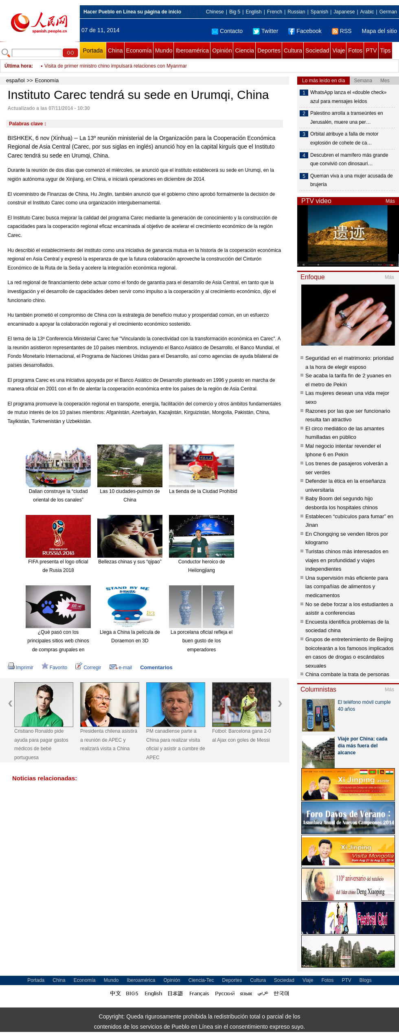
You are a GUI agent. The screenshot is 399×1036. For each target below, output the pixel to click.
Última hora (17, 66)
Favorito (54, 667)
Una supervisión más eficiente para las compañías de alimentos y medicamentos (346, 586)
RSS (342, 31)
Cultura (293, 50)
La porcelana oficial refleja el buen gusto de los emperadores (201, 641)
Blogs (366, 980)
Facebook (304, 31)
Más (390, 201)
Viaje (338, 50)
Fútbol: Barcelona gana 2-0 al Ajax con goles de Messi (241, 735)
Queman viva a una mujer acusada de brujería (351, 180)
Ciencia (244, 50)
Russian (296, 12)
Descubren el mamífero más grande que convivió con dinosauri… (349, 159)
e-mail (121, 667)
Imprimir (20, 667)
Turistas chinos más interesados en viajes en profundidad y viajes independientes (346, 560)
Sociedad (317, 50)
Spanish (319, 12)
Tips (385, 50)
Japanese (344, 12)
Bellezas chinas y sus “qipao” (129, 562)
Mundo (164, 50)
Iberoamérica (192, 50)
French (274, 12)
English (253, 12)
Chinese (215, 12)
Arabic (367, 12)
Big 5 (234, 12)
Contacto (227, 31)
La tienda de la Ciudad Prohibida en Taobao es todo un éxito (234, 491)
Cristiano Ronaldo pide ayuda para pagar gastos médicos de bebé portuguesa (41, 744)
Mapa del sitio (379, 31)
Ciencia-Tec (201, 980)
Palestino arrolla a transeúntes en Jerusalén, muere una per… (346, 117)
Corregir (88, 667)
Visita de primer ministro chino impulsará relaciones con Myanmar (115, 70)
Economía (139, 50)
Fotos (355, 50)
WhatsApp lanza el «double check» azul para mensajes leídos (348, 97)
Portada (93, 50)
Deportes (269, 50)
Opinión (222, 50)
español (15, 80)
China (115, 50)
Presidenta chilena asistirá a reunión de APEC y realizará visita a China (108, 739)
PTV (371, 50)
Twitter (265, 31)
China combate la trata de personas (347, 674)
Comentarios (156, 667)
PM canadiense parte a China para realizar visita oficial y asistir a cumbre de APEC (175, 744)
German (388, 12)
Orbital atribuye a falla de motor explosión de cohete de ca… (344, 138)
